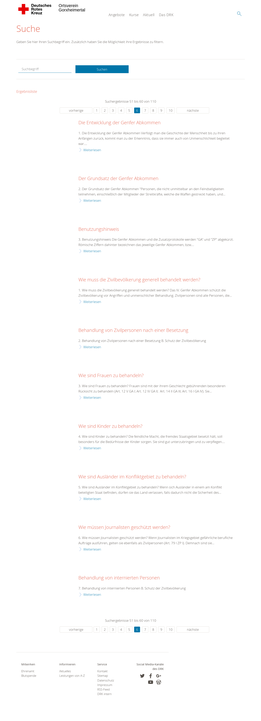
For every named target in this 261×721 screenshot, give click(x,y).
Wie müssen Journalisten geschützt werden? (124, 528)
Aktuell (149, 14)
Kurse (134, 14)
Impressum (104, 686)
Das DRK (166, 14)
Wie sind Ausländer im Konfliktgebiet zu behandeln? (132, 478)
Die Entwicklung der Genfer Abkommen (119, 124)
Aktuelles (65, 672)
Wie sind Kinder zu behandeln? (110, 427)
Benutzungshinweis (98, 230)
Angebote (117, 14)
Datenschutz (105, 681)
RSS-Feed (103, 690)
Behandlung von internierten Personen (119, 579)
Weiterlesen (92, 150)
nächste (193, 111)
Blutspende (28, 677)
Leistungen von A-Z (72, 677)
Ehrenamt (27, 672)
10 (171, 111)
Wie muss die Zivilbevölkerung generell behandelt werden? (139, 281)
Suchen (102, 70)
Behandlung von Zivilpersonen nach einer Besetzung (133, 331)
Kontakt (102, 672)
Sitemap (102, 677)
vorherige (76, 111)
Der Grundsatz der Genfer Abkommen (118, 179)
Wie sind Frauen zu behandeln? (111, 376)
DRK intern (104, 695)
